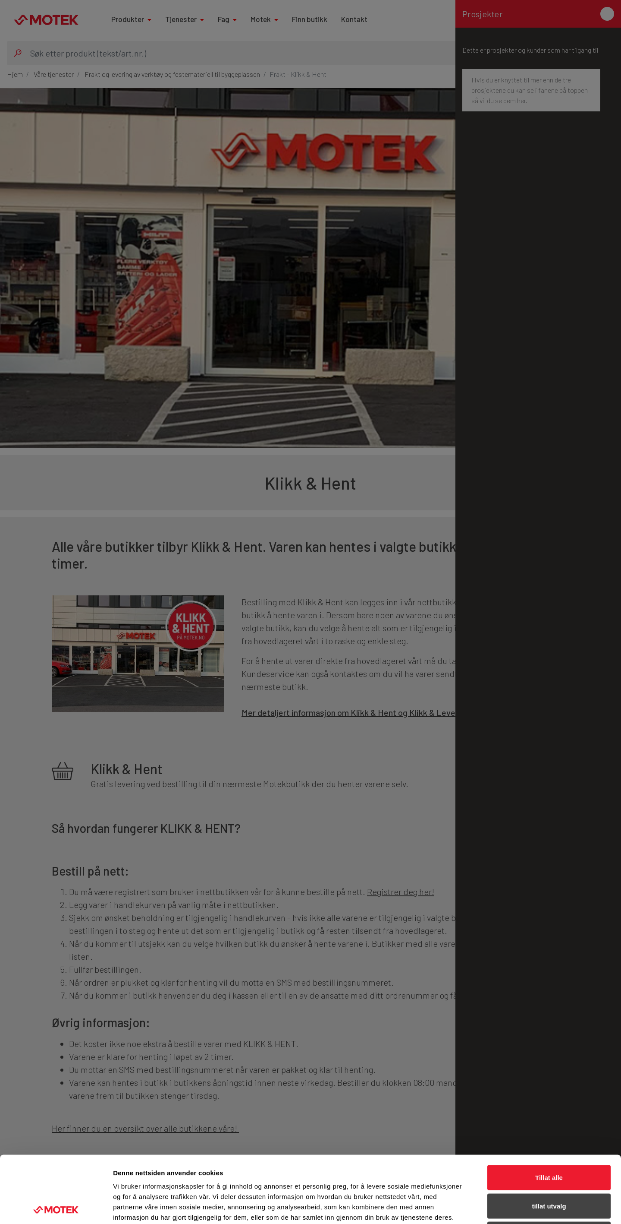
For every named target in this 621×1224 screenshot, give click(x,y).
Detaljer (459, 1207)
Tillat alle (549, 1110)
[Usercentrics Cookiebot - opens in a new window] (56, 1207)
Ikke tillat (549, 1167)
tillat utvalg (549, 1139)
